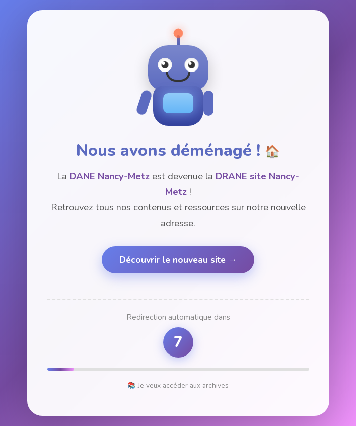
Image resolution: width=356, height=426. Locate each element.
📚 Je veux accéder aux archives (178, 385)
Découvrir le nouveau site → (178, 260)
